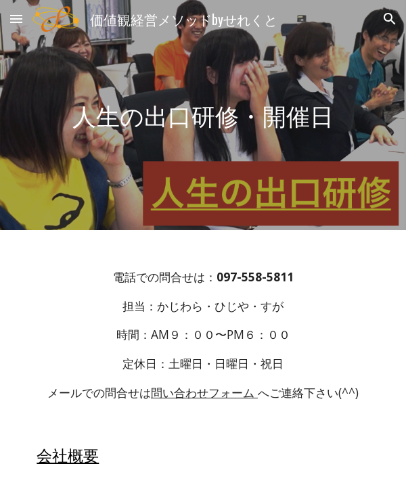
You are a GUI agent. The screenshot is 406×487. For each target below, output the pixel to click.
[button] (16, 18)
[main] (202, 115)
